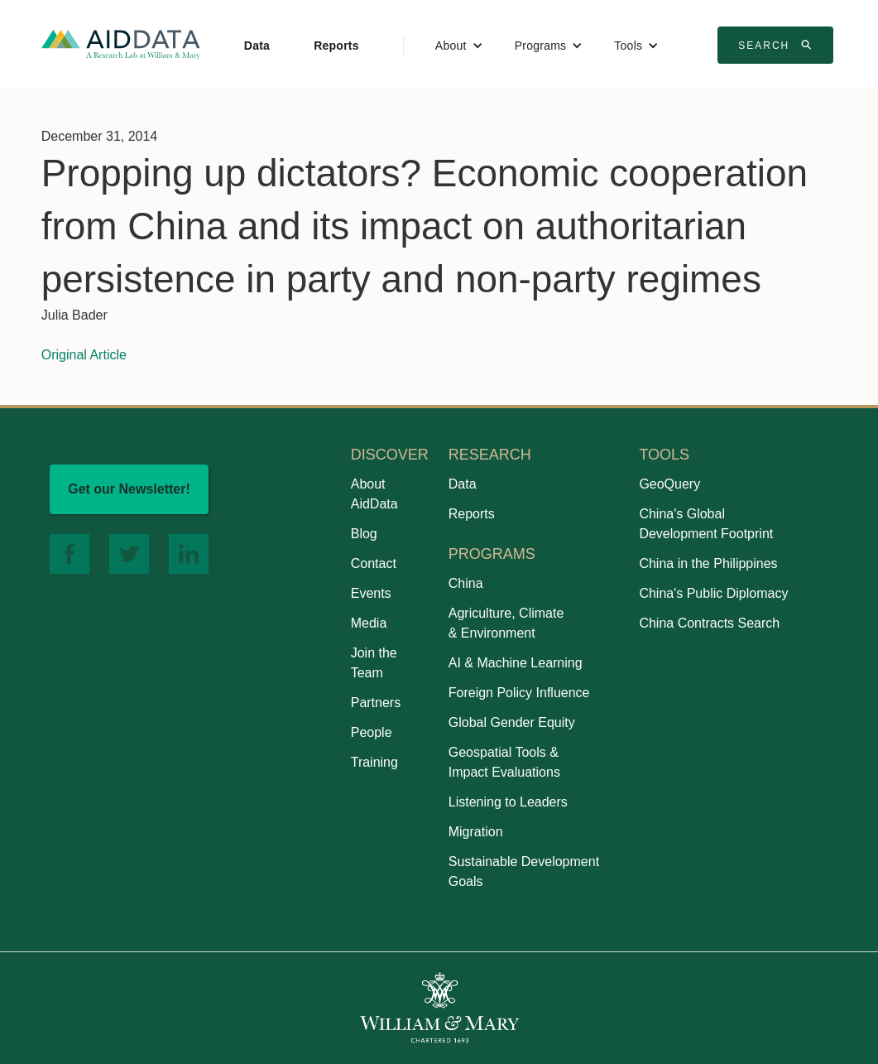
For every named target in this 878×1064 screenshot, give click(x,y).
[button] (459, 45)
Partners (376, 703)
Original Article (84, 355)
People (371, 732)
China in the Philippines (708, 563)
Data (257, 45)
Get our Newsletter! (129, 489)
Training (374, 762)
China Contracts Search (709, 623)
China (466, 583)
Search (777, 45)
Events (371, 593)
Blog (364, 534)
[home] (120, 43)
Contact (373, 563)
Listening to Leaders (508, 802)
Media (369, 623)
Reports (336, 45)
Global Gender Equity (512, 722)
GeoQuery (669, 484)
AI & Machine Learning (516, 663)
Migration (476, 832)
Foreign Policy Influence (519, 693)
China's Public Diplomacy (713, 593)
